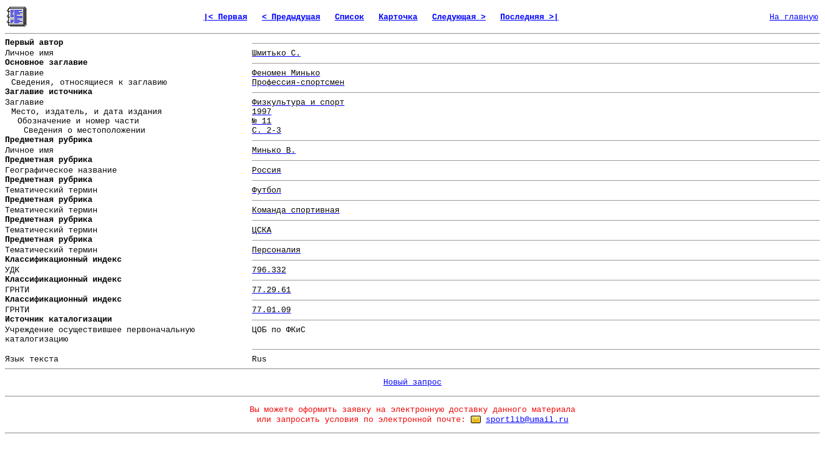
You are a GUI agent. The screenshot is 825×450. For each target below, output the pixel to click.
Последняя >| (529, 17)
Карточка (398, 17)
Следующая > (459, 17)
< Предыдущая (291, 17)
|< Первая (225, 17)
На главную (794, 17)
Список (349, 17)
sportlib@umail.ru (527, 419)
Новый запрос (413, 382)
